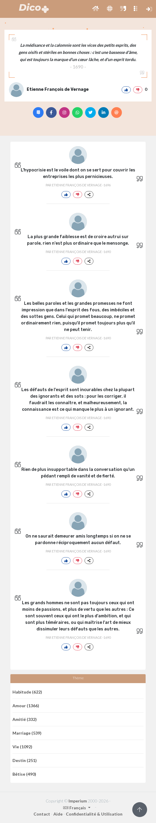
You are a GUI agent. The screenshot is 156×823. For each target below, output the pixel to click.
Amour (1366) (25, 705)
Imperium (78, 800)
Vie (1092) (22, 746)
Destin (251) (24, 760)
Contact (42, 813)
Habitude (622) (27, 691)
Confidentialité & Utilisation (94, 813)
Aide (58, 813)
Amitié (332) (24, 719)
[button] (95, 9)
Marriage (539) (27, 732)
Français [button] (75, 807)
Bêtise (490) (24, 774)
